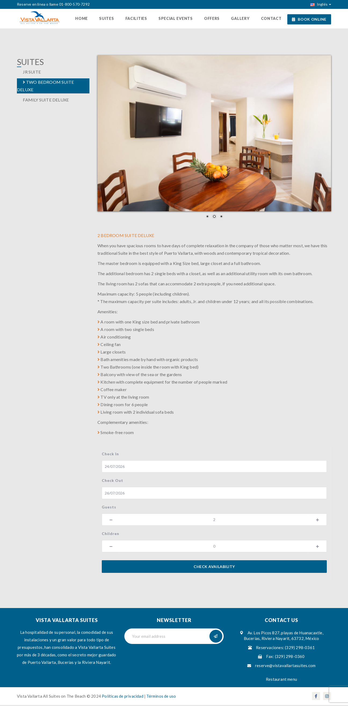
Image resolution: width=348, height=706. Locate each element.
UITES (30, 63)
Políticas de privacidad (123, 697)
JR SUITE (29, 72)
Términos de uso (161, 697)
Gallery (241, 19)
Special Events (178, 19)
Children (110, 534)
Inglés (320, 4)
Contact (271, 19)
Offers (213, 19)
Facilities (139, 19)
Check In (110, 454)
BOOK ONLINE (309, 19)
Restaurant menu (281, 680)
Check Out (112, 481)
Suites (110, 19)
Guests (109, 507)
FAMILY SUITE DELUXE (43, 100)
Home (85, 19)
